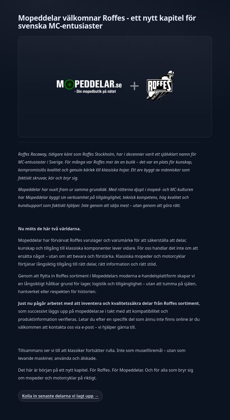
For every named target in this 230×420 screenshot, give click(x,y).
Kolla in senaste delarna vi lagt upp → (60, 396)
